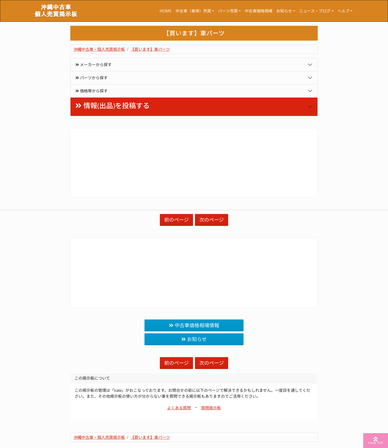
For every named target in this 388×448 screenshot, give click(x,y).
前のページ (176, 219)
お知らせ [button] (284, 11)
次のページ (211, 219)
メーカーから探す (93, 64)
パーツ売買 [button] (228, 11)
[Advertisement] (194, 163)
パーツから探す (91, 77)
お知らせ (197, 339)
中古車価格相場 (258, 11)
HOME (165, 11)
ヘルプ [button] (343, 11)
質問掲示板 (211, 408)
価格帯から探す (91, 91)
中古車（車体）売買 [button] (193, 11)
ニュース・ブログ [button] (315, 11)
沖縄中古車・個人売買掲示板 (99, 49)
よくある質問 (179, 408)
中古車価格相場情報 (197, 325)
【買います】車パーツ (150, 49)
